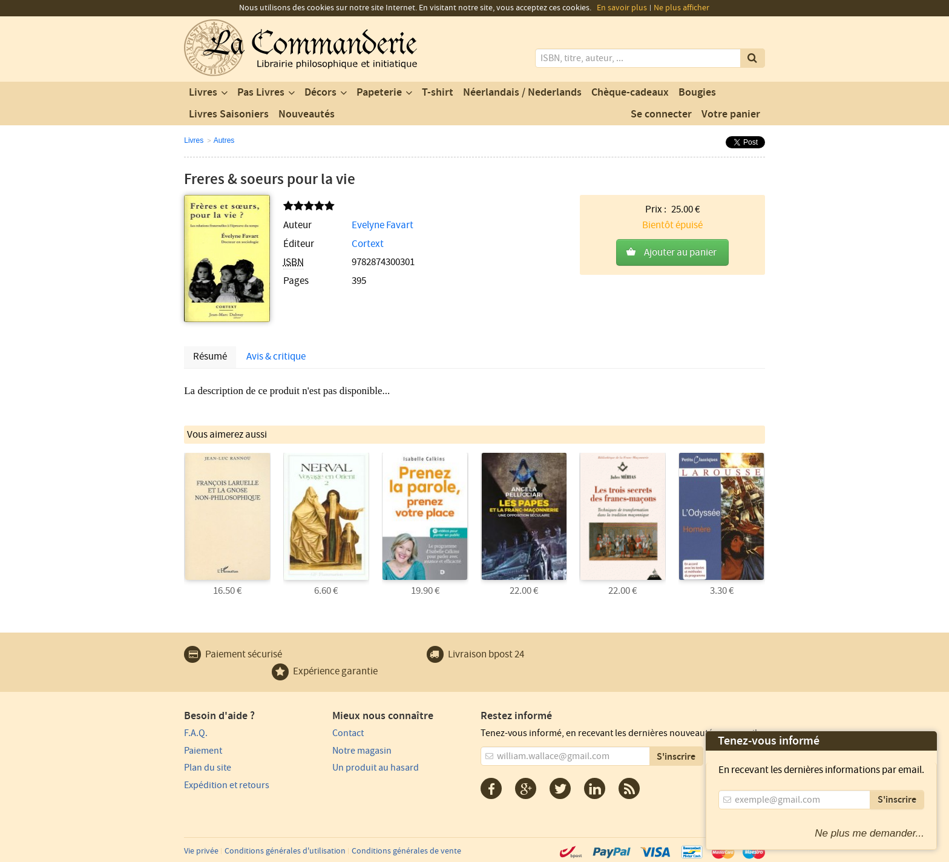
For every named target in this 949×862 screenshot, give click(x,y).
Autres (224, 140)
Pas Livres (260, 92)
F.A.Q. (196, 733)
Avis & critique (276, 356)
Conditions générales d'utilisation (285, 851)
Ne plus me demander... (869, 833)
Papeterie (379, 92)
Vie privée (201, 851)
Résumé (210, 356)
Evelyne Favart (382, 225)
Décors (320, 92)
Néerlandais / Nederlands (522, 92)
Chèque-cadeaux (630, 92)
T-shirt (437, 92)
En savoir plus (622, 7)
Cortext (368, 244)
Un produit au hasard (375, 768)
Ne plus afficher (681, 7)
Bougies (697, 92)
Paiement (203, 751)
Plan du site (207, 768)
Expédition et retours (226, 785)
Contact (348, 733)
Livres (203, 92)
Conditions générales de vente (406, 851)
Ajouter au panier (680, 252)
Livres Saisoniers (229, 114)
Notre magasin (362, 751)
